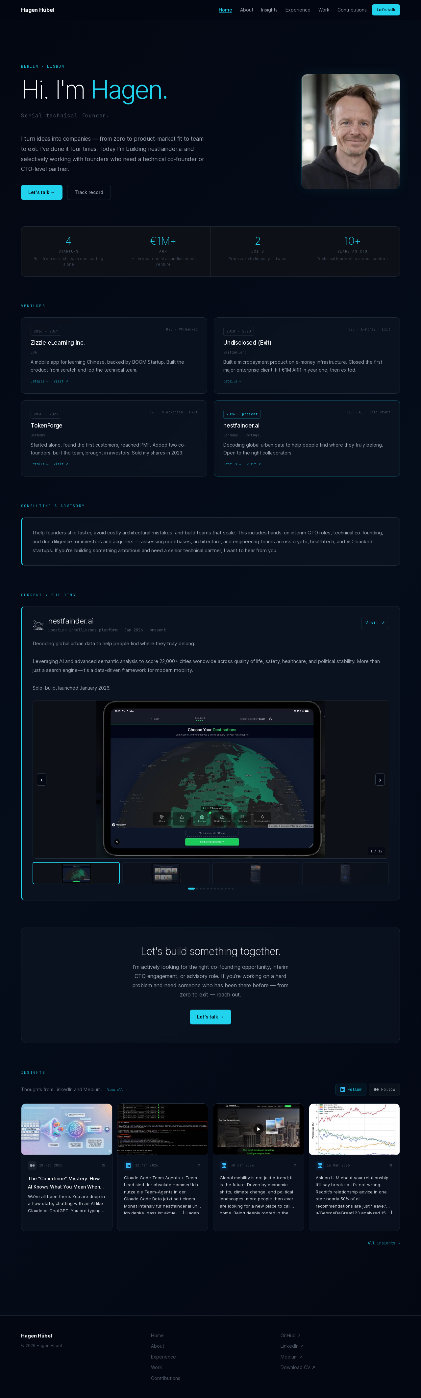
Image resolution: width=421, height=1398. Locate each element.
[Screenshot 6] (211, 889)
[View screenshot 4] (345, 873)
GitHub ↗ (291, 1335)
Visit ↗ (61, 381)
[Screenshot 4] (204, 889)
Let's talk (386, 9)
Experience (297, 9)
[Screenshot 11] (229, 889)
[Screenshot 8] (218, 889)
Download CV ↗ (298, 1367)
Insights (269, 9)
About (246, 9)
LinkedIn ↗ (292, 1346)
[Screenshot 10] (226, 889)
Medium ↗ (292, 1357)
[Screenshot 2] (197, 889)
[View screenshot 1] (76, 873)
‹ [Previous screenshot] (41, 779)
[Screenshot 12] (233, 889)
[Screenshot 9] (222, 889)
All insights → (384, 1243)
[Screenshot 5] (208, 889)
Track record (89, 192)
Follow (350, 1089)
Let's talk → (41, 192)
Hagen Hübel (37, 10)
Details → (39, 381)
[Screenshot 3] (201, 889)
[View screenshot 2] (166, 873)
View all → (117, 1089)
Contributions (352, 9)
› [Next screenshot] (380, 779)
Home (225, 9)
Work (324, 9)
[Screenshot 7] (215, 889)
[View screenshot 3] (255, 873)
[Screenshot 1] (191, 889)
